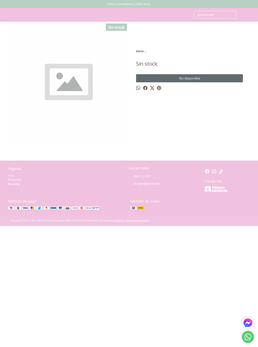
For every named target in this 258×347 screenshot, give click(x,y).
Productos (14, 300)
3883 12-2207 (139, 297)
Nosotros (14, 305)
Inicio (11, 296)
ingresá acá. (119, 342)
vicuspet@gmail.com (143, 304)
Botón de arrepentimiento (137, 342)
